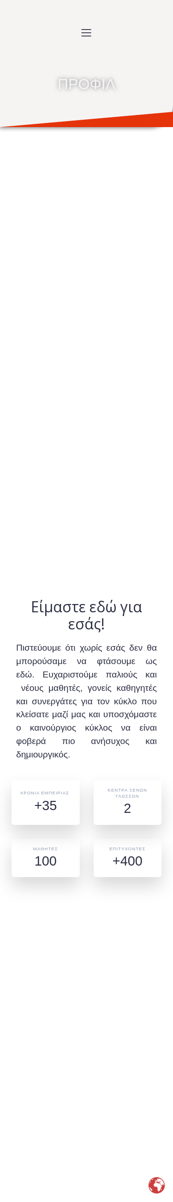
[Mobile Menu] (87, 32)
